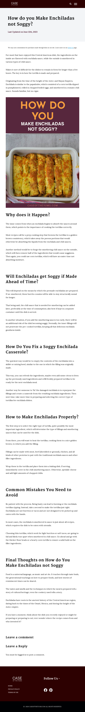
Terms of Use (13, 692)
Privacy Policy (14, 689)
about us (70, 48)
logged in (22, 654)
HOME (10, 686)
